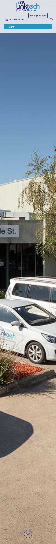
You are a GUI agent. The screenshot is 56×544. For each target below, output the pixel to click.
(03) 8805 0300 (16, 19)
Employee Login (38, 15)
